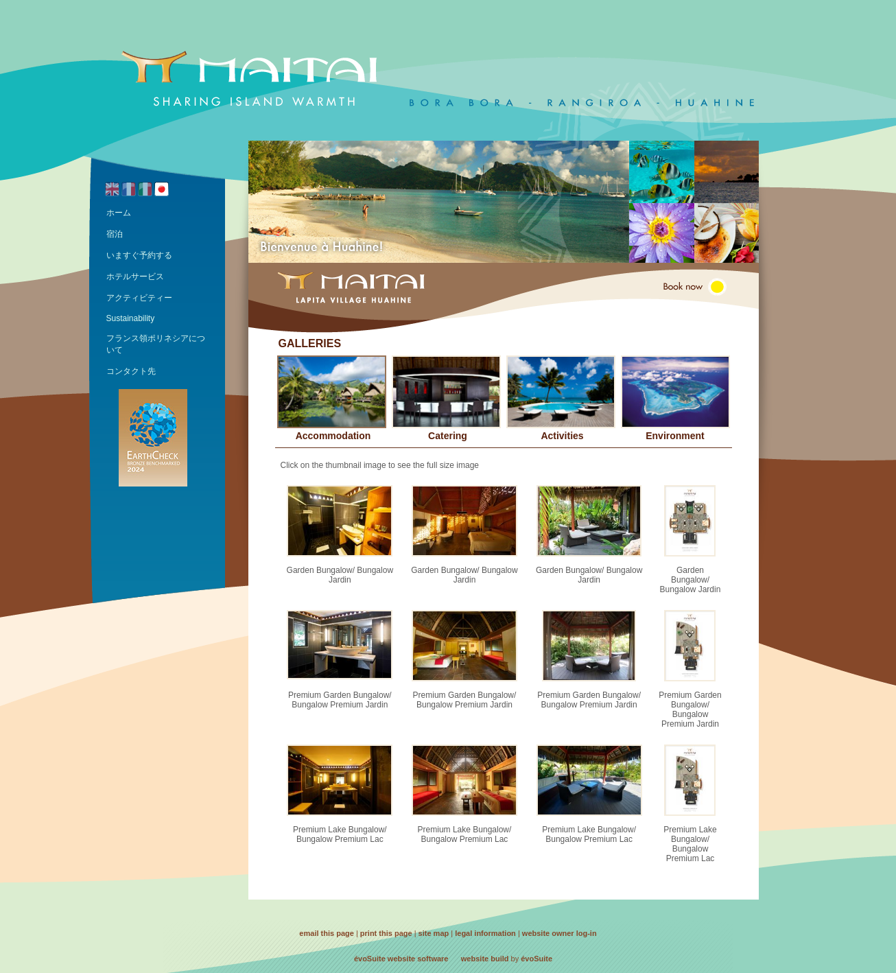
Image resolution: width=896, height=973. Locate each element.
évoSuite (370, 958)
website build (485, 958)
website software (418, 958)
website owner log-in (559, 933)
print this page (386, 933)
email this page (326, 933)
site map (433, 933)
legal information (485, 933)
